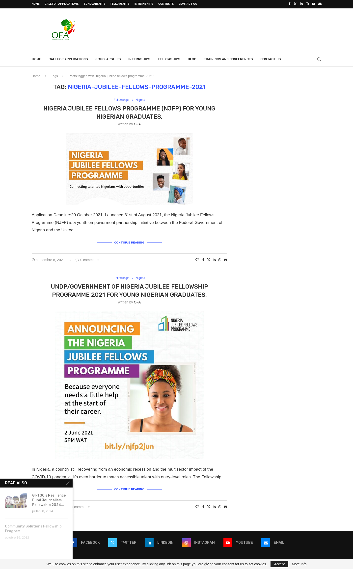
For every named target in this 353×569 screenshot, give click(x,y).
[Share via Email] (225, 259)
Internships (144, 3)
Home (36, 3)
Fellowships (120, 3)
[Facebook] (289, 4)
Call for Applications (62, 3)
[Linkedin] (301, 4)
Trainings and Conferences (228, 58)
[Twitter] (295, 4)
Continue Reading (129, 242)
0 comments (87, 259)
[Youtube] (313, 4)
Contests (166, 3)
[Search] (319, 59)
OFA (137, 124)
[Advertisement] (231, 29)
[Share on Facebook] (203, 259)
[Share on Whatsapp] (219, 259)
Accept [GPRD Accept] (279, 564)
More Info (299, 564)
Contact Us (188, 3)
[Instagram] (307, 4)
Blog (192, 58)
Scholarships (95, 3)
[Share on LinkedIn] (214, 259)
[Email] (320, 4)
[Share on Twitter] (208, 259)
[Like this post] (197, 259)
